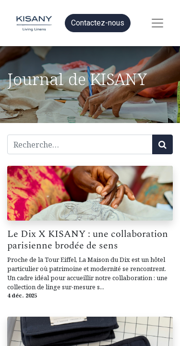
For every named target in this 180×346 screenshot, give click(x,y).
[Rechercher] (162, 144)
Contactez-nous (97, 22)
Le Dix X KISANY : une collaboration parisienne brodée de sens (87, 239)
